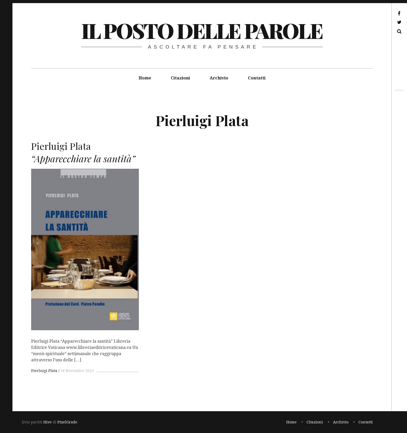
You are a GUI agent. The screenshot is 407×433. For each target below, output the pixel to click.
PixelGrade (67, 422)
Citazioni (180, 78)
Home (145, 78)
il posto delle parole (201, 30)
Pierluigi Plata (44, 371)
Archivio (219, 78)
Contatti (257, 78)
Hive (47, 422)
